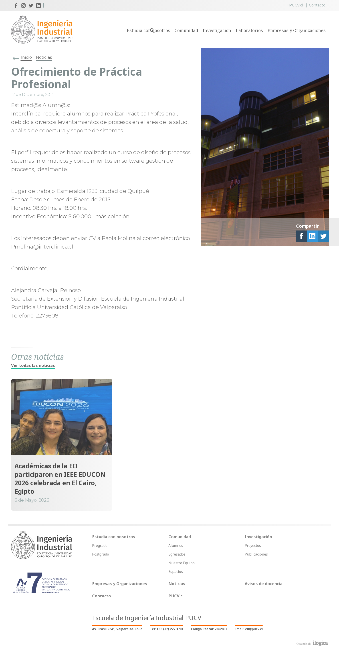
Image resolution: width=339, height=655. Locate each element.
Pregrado (99, 545)
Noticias (44, 57)
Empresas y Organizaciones (296, 30)
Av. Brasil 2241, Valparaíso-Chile (117, 629)
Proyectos (253, 545)
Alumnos (175, 545)
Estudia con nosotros (113, 536)
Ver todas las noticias (33, 365)
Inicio (26, 57)
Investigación (217, 30)
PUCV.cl (296, 5)
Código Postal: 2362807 (209, 629)
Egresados (177, 554)
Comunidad (186, 30)
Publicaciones (256, 554)
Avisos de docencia (263, 583)
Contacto (317, 5)
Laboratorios (249, 30)
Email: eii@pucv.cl (249, 629)
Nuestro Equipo (181, 563)
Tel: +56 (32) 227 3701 (166, 629)
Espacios (175, 571)
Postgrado (100, 554)
